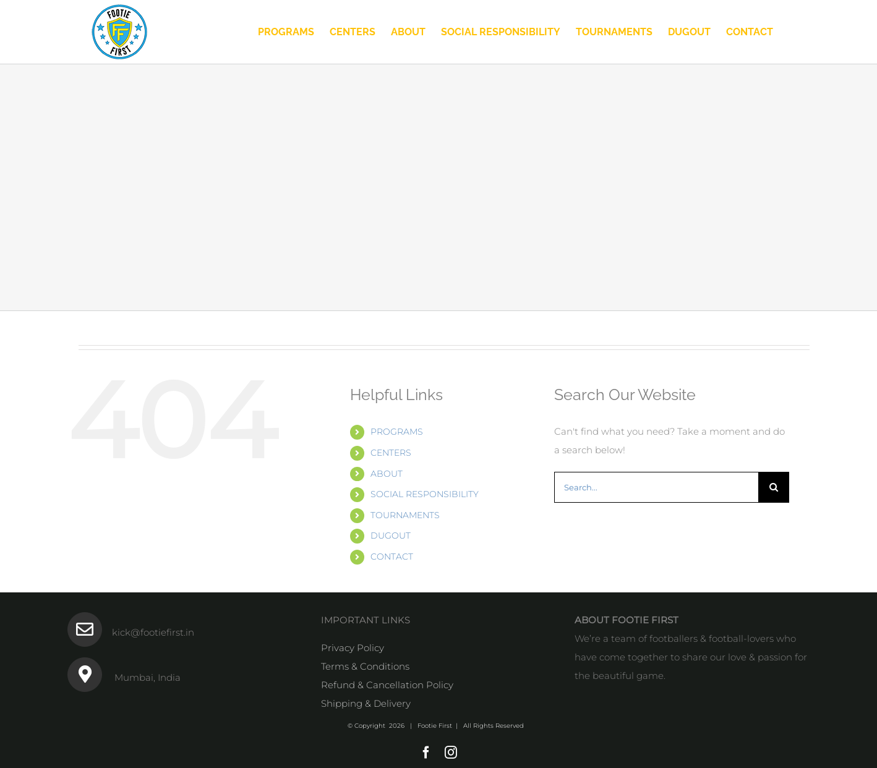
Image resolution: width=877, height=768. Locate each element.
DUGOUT (390, 535)
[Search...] (656, 487)
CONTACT (391, 556)
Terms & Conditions (365, 666)
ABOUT (386, 473)
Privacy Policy (352, 648)
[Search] (773, 487)
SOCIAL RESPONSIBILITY (424, 494)
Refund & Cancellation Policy (387, 685)
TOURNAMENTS (405, 515)
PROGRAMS (396, 431)
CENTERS (390, 452)
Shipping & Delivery (366, 703)
